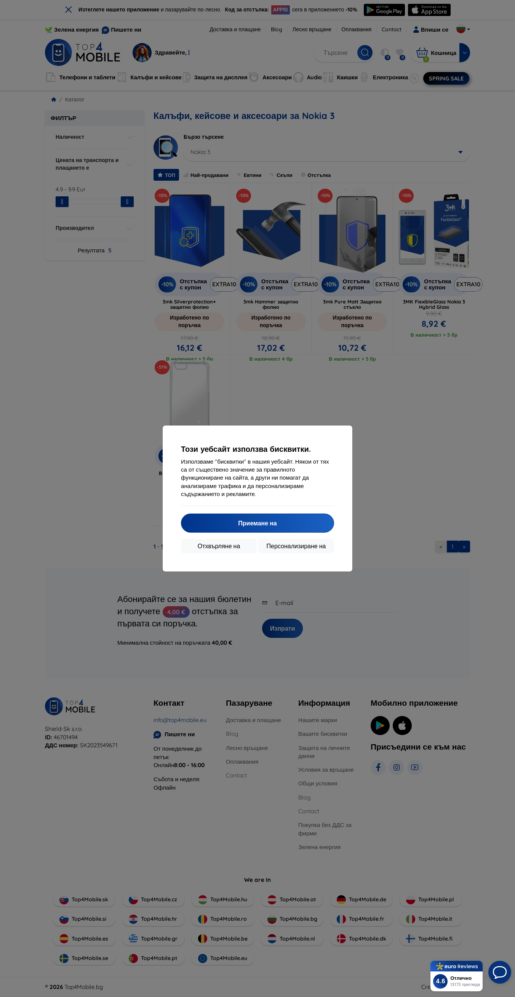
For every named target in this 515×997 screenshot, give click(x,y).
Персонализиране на (296, 546)
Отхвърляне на (219, 546)
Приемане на (257, 523)
